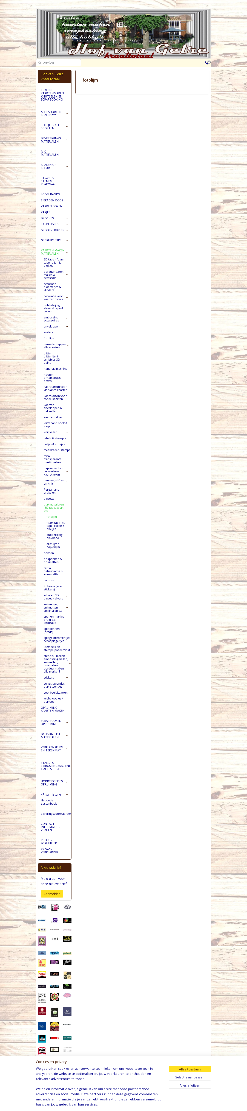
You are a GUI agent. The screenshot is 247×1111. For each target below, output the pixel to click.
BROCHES (54, 224)
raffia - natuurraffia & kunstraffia (53, 577)
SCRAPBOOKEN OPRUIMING (54, 727)
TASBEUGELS (54, 230)
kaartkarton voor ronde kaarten (55, 403)
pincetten (50, 504)
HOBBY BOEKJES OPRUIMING (54, 788)
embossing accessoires (56, 324)
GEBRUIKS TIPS (54, 246)
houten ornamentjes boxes (52, 383)
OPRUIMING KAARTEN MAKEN (54, 714)
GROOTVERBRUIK (54, 236)
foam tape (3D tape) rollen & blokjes (56, 531)
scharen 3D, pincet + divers (56, 602)
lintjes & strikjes (56, 450)
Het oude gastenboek (49, 807)
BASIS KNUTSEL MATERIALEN (54, 741)
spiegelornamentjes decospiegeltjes (57, 644)
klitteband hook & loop (55, 430)
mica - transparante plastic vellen (52, 465)
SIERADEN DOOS (52, 206)
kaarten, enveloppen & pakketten (56, 414)
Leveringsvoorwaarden (56, 819)
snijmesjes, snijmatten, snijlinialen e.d (56, 613)
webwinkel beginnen (137, 1104)
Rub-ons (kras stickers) (53, 593)
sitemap (115, 1104)
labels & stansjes (55, 444)
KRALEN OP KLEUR (54, 171)
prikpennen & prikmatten (53, 566)
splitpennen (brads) (52, 635)
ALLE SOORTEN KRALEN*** (54, 119)
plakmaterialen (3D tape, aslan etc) (56, 513)
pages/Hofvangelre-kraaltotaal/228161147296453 (54, 1090)
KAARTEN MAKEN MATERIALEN (54, 257)
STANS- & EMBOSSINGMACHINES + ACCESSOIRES (56, 771)
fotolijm (49, 344)
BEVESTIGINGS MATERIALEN (54, 145)
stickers (56, 683)
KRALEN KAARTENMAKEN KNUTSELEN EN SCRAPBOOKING (52, 100)
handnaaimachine (55, 374)
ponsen (49, 558)
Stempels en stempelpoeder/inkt (57, 653)
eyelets (48, 338)
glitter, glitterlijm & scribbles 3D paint (56, 363)
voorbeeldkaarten (56, 698)
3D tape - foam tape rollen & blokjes (54, 268)
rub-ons (49, 586)
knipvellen (56, 438)
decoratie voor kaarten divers (56, 303)
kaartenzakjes (53, 423)
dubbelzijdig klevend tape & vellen (53, 314)
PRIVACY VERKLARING (49, 856)
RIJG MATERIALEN (54, 158)
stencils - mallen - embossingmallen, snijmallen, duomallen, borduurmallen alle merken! (57, 669)
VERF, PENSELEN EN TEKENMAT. (54, 754)
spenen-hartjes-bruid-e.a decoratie (54, 625)
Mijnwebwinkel (167, 1104)
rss (123, 1104)
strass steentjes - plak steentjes (55, 690)
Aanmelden (52, 899)
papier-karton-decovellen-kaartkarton (56, 477)
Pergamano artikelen (51, 496)
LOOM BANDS (50, 200)
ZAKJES (45, 218)
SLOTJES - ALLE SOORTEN (54, 132)
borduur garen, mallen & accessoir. (56, 280)
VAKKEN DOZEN (51, 212)
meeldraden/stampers (57, 455)
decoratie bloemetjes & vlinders (52, 292)
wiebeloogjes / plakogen (53, 705)
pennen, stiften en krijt (56, 487)
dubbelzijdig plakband (55, 541)
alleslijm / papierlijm (53, 551)
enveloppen (56, 332)
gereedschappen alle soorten (57, 351)
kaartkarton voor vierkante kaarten (55, 393)
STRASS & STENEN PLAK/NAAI (54, 187)
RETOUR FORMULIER (49, 847)
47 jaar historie (54, 800)
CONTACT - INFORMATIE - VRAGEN (50, 832)
